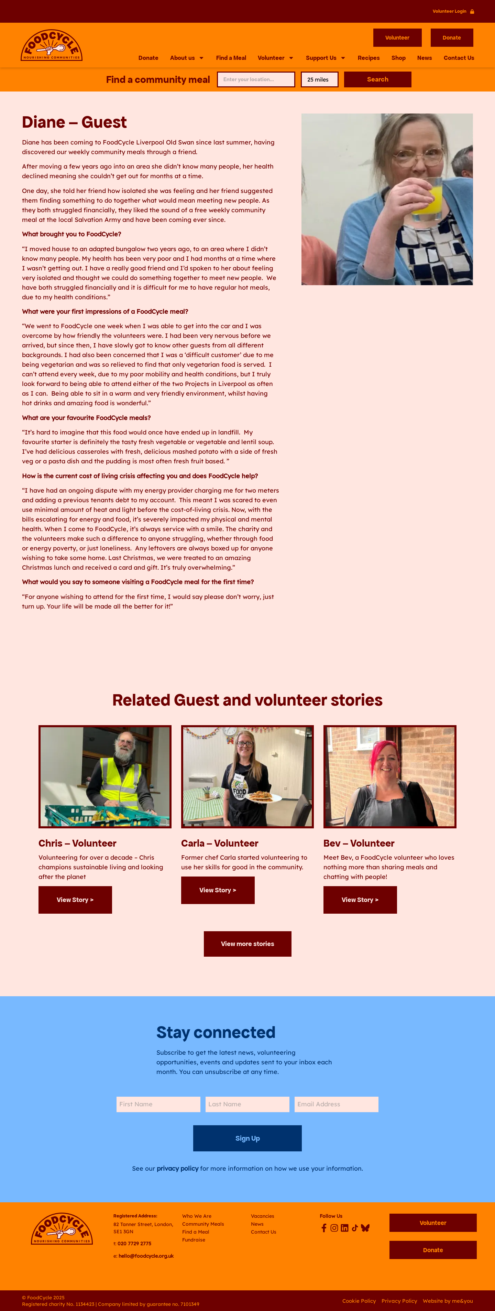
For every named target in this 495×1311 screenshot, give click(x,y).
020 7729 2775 (134, 1243)
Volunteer (276, 58)
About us (187, 58)
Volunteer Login (449, 11)
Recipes (369, 58)
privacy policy (177, 1167)
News (424, 58)
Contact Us (459, 58)
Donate (148, 58)
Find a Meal (231, 58)
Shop (399, 58)
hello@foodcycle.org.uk (146, 1255)
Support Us (326, 58)
